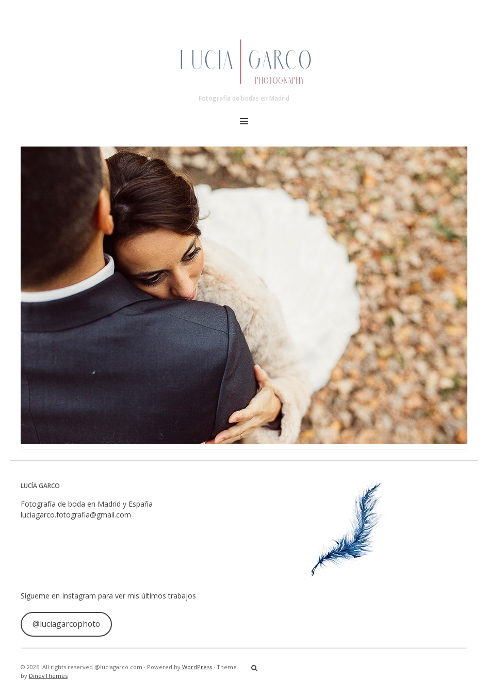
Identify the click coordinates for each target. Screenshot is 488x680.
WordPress (197, 667)
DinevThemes (48, 675)
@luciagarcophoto (66, 623)
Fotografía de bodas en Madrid (244, 98)
